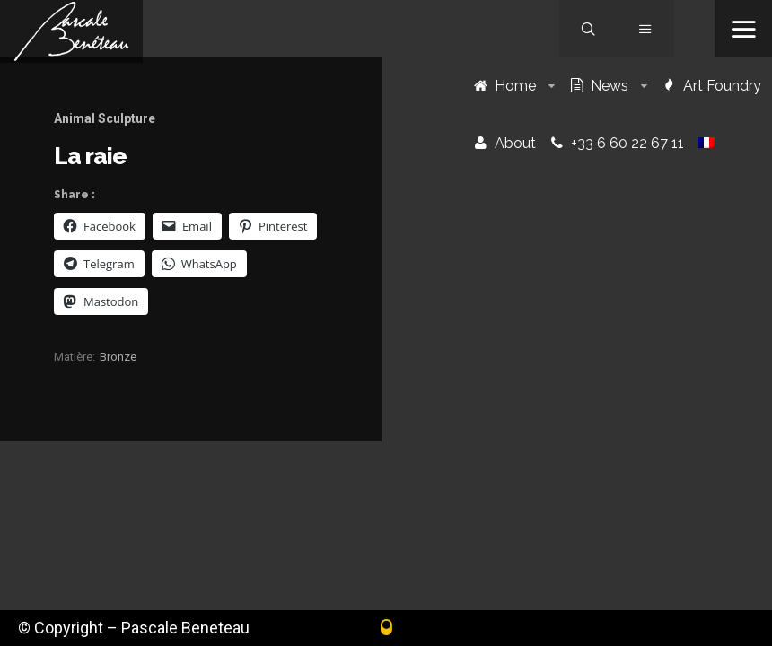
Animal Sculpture (104, 118)
